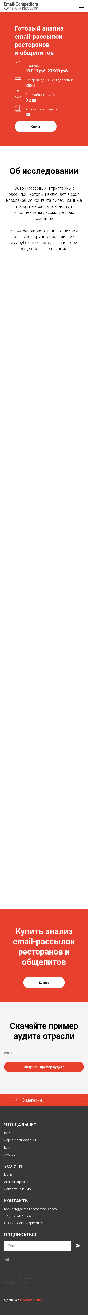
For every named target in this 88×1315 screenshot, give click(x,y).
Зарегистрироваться (20, 1140)
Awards (9, 1155)
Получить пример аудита (44, 1067)
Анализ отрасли (16, 1182)
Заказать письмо (17, 1189)
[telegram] (6, 1259)
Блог (7, 1147)
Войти (8, 1133)
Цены (8, 1174)
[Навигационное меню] (81, 6)
